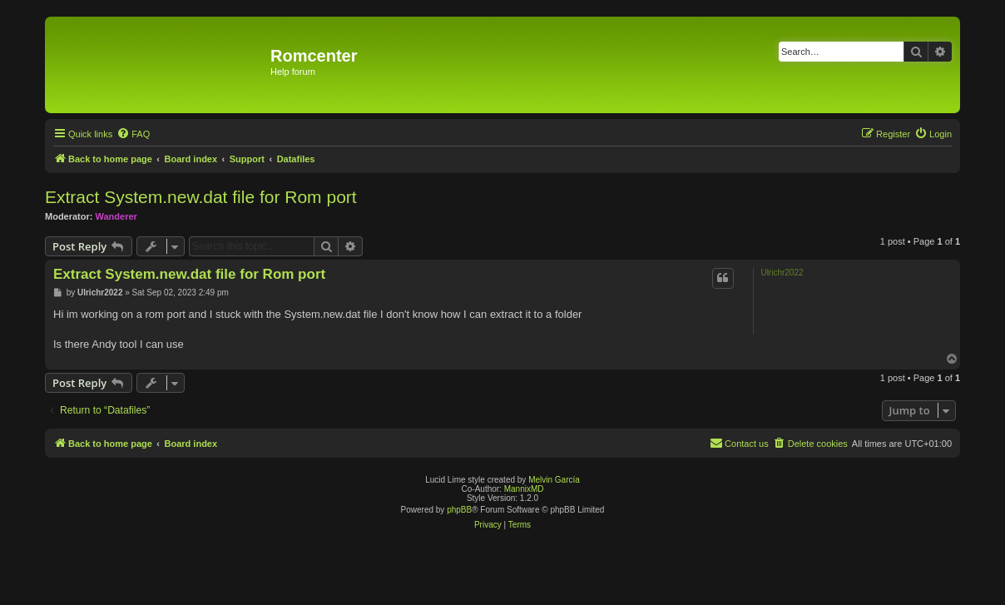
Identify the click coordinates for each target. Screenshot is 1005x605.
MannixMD (524, 488)
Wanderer (116, 216)
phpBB (459, 509)
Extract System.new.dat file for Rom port (201, 196)
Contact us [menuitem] (739, 443)
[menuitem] (133, 134)
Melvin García (554, 479)
